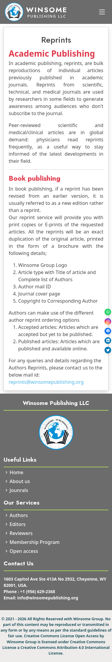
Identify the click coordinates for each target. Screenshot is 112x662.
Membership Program (35, 542)
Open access (24, 551)
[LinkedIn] (108, 340)
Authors (19, 515)
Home (16, 472)
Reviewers (21, 533)
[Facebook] (108, 331)
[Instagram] (108, 321)
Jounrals (19, 490)
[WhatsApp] (108, 312)
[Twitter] (108, 350)
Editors (18, 524)
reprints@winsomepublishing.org (46, 382)
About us (20, 481)
